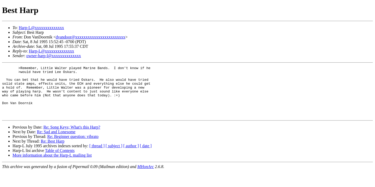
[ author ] (131, 156)
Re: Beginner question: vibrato (72, 146)
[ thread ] (97, 156)
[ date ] (146, 156)
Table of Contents (60, 160)
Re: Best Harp (53, 151)
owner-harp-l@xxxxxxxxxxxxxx (53, 56)
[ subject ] (114, 156)
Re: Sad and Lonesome (56, 142)
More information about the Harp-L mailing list (52, 165)
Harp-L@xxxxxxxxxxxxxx (41, 27)
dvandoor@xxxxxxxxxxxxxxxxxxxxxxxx (90, 37)
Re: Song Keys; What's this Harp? (71, 137)
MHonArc (145, 177)
